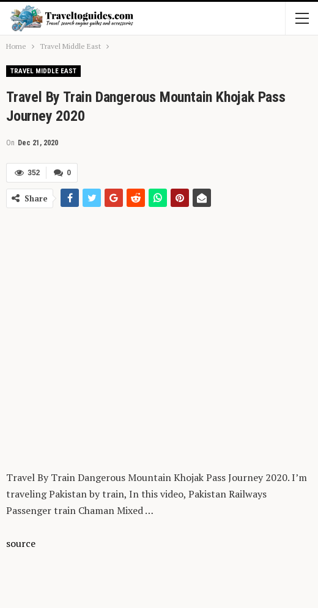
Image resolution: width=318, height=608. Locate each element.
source (20, 543)
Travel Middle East (43, 71)
